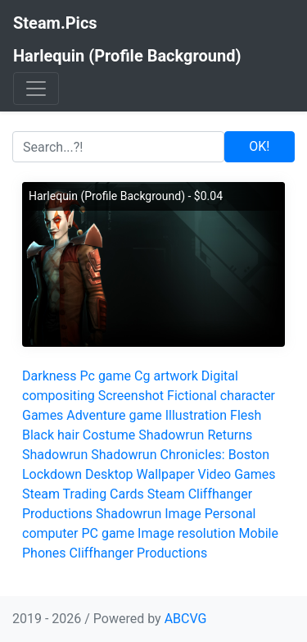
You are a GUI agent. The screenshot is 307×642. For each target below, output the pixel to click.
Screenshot (131, 395)
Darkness (49, 376)
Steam (166, 494)
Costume (109, 435)
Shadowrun (55, 454)
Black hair (50, 435)
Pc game (106, 376)
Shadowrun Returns (195, 435)
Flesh (245, 415)
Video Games (237, 474)
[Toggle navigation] (36, 88)
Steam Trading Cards (83, 494)
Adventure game (113, 415)
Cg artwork (166, 376)
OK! (259, 146)
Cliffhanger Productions (139, 553)
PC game (107, 533)
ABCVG (186, 618)
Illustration (196, 415)
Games (42, 415)
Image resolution (186, 533)
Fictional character (221, 395)
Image (183, 513)
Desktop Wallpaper (140, 474)
